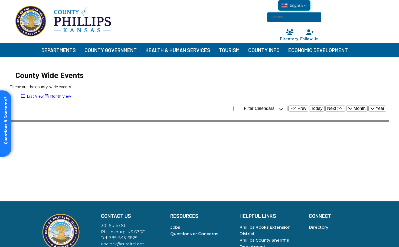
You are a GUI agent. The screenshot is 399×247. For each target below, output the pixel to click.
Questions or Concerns (194, 233)
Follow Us (310, 35)
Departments (58, 50)
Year (377, 108)
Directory (289, 35)
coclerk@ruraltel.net (122, 243)
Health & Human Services (177, 50)
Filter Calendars (263, 108)
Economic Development (318, 50)
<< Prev (298, 108)
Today (317, 108)
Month (357, 108)
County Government (110, 50)
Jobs (175, 227)
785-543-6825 (123, 237)
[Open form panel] (5, 123)
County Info (264, 50)
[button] (294, 5)
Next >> (334, 108)
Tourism (229, 50)
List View (32, 96)
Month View (58, 96)
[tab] (32, 96)
